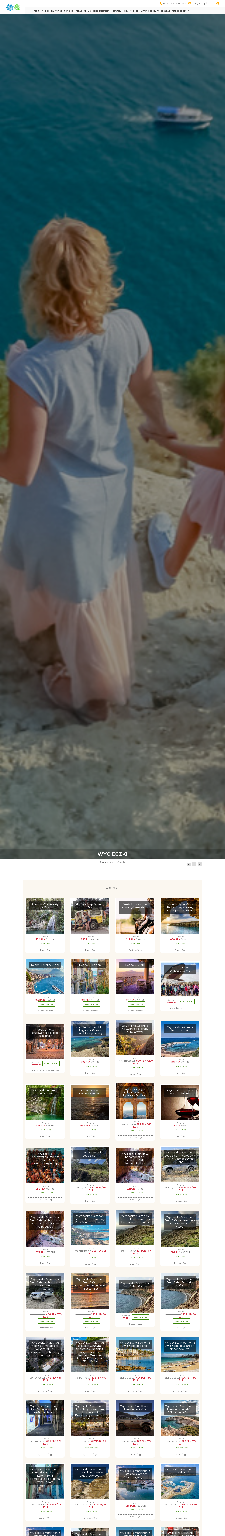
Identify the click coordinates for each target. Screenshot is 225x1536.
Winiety (85, 11)
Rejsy (152, 11)
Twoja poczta (73, 11)
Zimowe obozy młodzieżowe (182, 11)
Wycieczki (161, 11)
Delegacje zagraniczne (125, 11)
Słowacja (95, 11)
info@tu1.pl (199, 3)
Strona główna (106, 862)
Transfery (143, 11)
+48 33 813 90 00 (173, 3)
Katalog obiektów (207, 11)
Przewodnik (107, 11)
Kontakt (62, 11)
